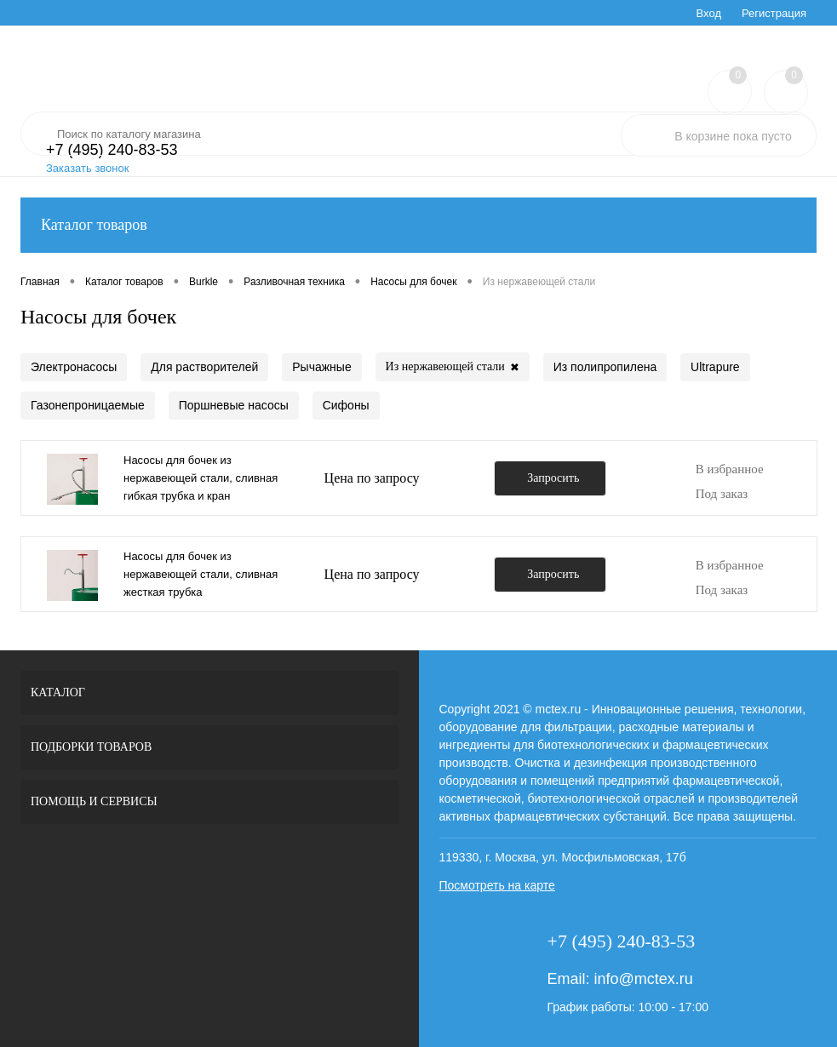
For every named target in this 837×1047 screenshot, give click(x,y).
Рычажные (321, 367)
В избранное (730, 469)
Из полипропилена (604, 367)
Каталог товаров (418, 225)
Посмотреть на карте (497, 885)
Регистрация (774, 13)
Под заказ (722, 494)
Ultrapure (715, 367)
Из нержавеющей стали (452, 367)
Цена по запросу (372, 478)
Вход (709, 13)
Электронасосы (74, 367)
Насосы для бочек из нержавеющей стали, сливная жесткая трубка (200, 574)
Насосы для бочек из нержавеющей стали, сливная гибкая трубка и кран (200, 478)
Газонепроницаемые (88, 405)
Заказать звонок (87, 168)
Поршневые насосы (234, 405)
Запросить (553, 478)
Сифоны (346, 405)
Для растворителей (204, 367)
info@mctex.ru (642, 978)
